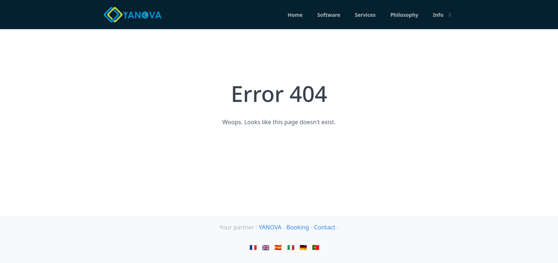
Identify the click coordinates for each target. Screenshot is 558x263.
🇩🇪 (303, 247)
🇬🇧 (265, 247)
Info (438, 14)
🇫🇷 (253, 247)
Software (328, 14)
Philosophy (404, 14)
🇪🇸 (278, 247)
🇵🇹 (315, 247)
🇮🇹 (291, 247)
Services (365, 14)
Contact (325, 227)
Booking (298, 227)
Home (295, 14)
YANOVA (270, 227)
